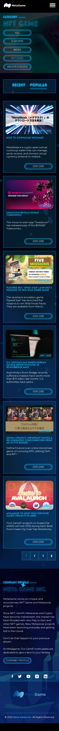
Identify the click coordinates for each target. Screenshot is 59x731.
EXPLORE (38, 166)
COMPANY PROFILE (17, 660)
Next (51, 556)
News (17, 49)
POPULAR (38, 85)
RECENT (18, 85)
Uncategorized (17, 66)
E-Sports (17, 41)
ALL (17, 32)
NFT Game (17, 58)
